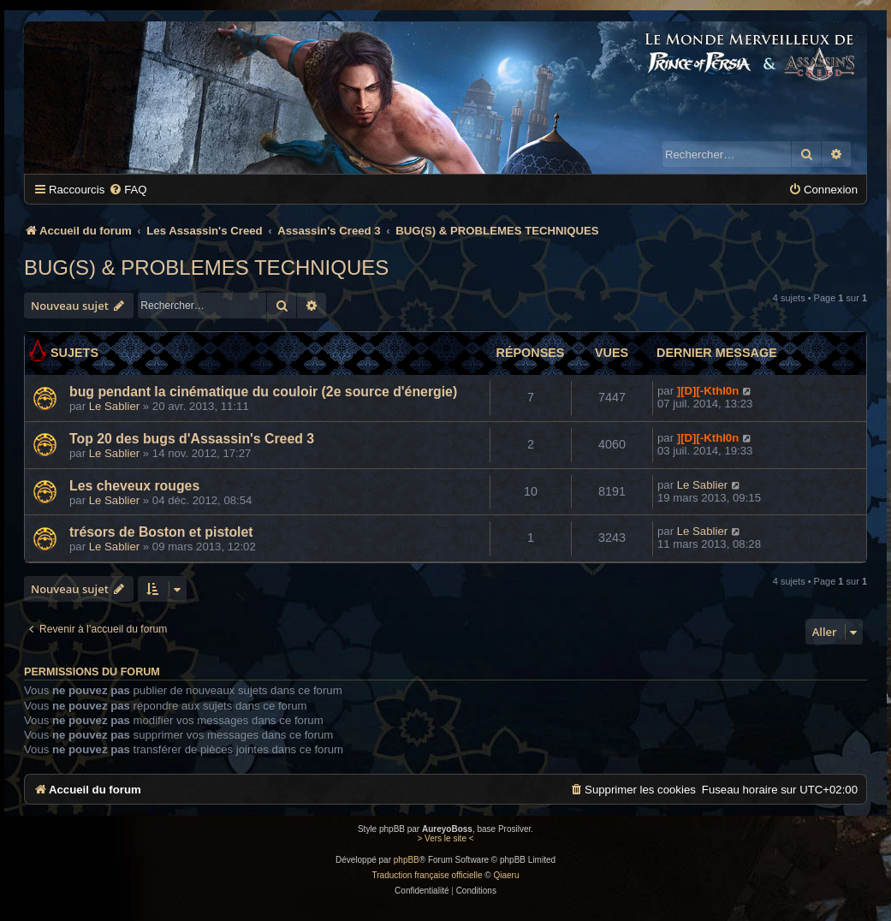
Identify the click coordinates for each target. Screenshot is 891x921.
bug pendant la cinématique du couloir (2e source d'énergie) (263, 391)
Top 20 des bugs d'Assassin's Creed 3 (191, 438)
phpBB (406, 860)
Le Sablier (114, 406)
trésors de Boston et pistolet (161, 532)
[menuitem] (127, 189)
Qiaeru (506, 875)
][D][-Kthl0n (708, 390)
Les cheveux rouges (134, 485)
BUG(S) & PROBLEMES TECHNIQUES (206, 267)
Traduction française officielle (427, 875)
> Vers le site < (445, 838)
